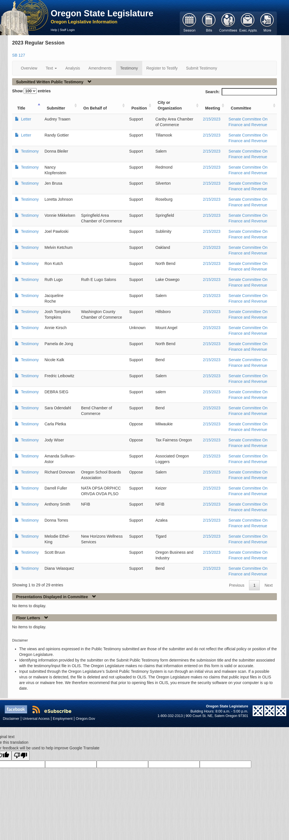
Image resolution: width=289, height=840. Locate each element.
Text (51, 68)
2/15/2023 (211, 119)
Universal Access (36, 719)
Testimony (129, 68)
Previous (236, 585)
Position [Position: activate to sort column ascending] (139, 108)
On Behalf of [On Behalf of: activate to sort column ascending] (95, 108)
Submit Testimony (201, 68)
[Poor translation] (21, 756)
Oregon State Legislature (102, 13)
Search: (241, 91)
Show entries (31, 91)
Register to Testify (162, 68)
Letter (25, 119)
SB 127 (18, 55)
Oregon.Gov (85, 719)
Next (268, 585)
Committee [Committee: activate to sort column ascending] (241, 108)
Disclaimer (11, 719)
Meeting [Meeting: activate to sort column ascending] (212, 108)
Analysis (72, 68)
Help (54, 30)
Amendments (100, 68)
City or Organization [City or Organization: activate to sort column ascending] (170, 105)
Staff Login (67, 30)
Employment (63, 719)
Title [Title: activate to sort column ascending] (21, 108)
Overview (29, 68)
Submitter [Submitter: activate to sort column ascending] (56, 108)
